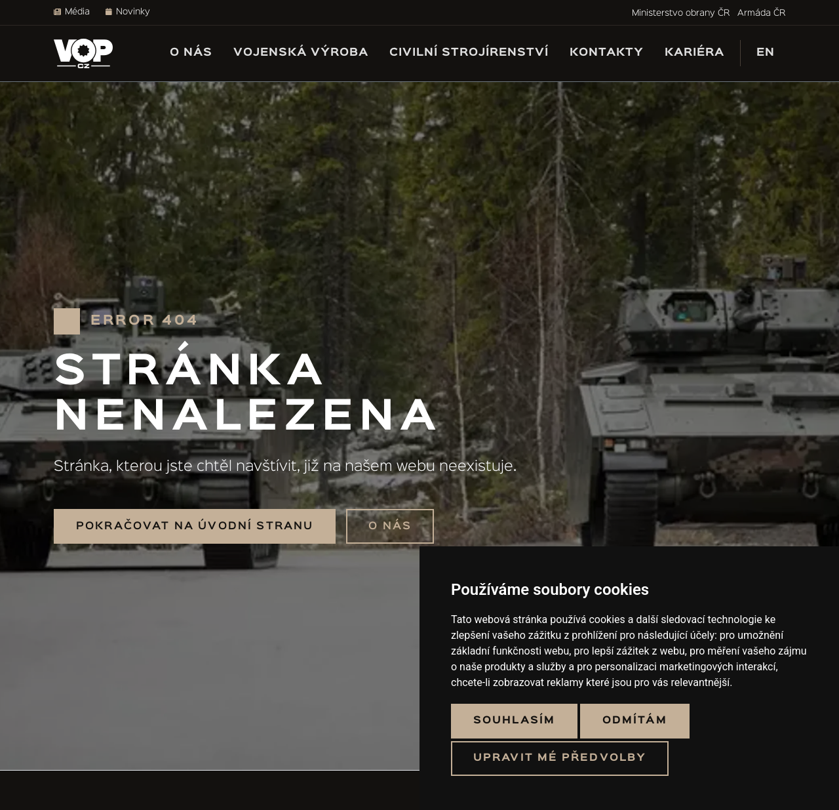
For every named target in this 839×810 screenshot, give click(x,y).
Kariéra (694, 53)
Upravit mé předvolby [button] (559, 758)
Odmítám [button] (634, 720)
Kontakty (607, 53)
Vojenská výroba (300, 53)
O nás (191, 53)
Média (72, 12)
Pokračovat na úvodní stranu (194, 526)
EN (765, 53)
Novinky (128, 12)
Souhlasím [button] (514, 720)
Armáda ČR (761, 13)
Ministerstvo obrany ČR (681, 13)
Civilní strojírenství (469, 53)
